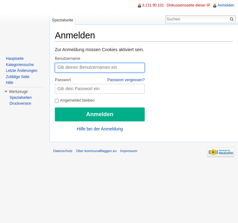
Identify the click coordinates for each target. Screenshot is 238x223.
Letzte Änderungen (21, 70)
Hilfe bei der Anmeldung (100, 128)
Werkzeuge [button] (18, 92)
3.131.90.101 (153, 5)
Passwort (100, 80)
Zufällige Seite (17, 77)
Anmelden (226, 5)
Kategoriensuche (20, 65)
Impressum (128, 151)
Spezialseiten (21, 97)
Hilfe (9, 83)
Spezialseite (62, 20)
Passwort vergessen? (126, 80)
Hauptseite (15, 58)
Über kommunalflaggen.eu (96, 151)
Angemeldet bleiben (75, 100)
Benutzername (67, 58)
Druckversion (20, 103)
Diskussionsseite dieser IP (188, 5)
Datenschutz (63, 151)
